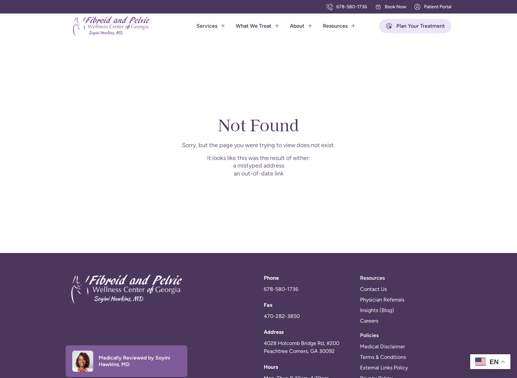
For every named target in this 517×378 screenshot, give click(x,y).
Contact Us (373, 289)
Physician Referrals (382, 300)
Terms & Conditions (383, 357)
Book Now (390, 7)
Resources (339, 26)
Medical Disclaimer (382, 346)
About (301, 26)
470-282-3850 (282, 316)
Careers (369, 321)
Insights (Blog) (377, 310)
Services (211, 26)
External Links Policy (384, 367)
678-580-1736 (346, 7)
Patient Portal (432, 7)
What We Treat (257, 26)
